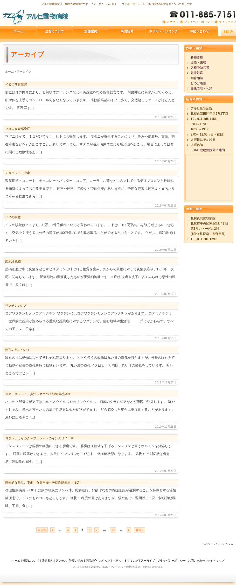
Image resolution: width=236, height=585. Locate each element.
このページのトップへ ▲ (217, 543)
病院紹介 (127, 31)
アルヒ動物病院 (35, 17)
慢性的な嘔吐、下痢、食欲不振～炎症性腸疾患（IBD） (43, 482)
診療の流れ (76, 560)
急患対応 (197, 73)
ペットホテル (163, 31)
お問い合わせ (200, 31)
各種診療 (197, 57)
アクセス (172, 21)
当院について (54, 31)
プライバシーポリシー (198, 21)
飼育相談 (197, 78)
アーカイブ (148, 560)
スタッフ (104, 560)
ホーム (18, 31)
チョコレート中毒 (17, 173)
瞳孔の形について (17, 350)
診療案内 (91, 31)
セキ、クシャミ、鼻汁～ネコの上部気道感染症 (38, 394)
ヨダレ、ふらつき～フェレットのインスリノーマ (39, 438)
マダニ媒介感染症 (17, 129)
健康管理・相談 (201, 88)
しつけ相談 (198, 83)
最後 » (139, 529)
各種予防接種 (200, 67)
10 (112, 529)
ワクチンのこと (16, 305)
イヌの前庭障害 (16, 84)
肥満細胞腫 (13, 261)
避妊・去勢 (198, 62)
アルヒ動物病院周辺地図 (208, 150)
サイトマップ (227, 21)
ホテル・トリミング (125, 560)
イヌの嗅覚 (13, 217)
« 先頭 (42, 529)
